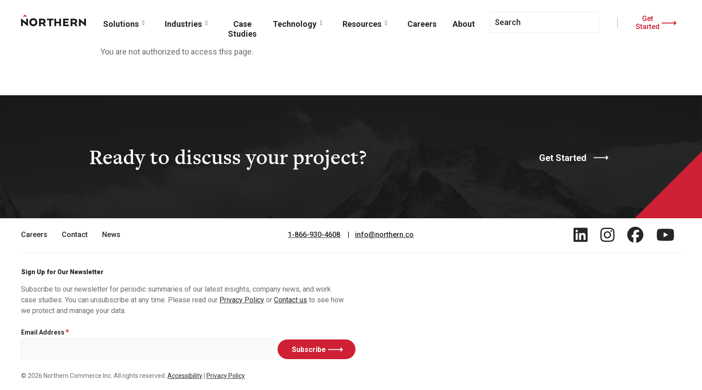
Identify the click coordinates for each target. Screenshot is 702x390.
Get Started (647, 22)
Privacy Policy (241, 300)
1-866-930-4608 (314, 234)
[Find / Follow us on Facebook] (635, 235)
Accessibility (184, 375)
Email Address (42, 332)
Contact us (290, 300)
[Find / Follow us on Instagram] (607, 235)
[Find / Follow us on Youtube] (665, 235)
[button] (126, 23)
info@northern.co (384, 234)
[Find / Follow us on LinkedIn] (581, 235)
